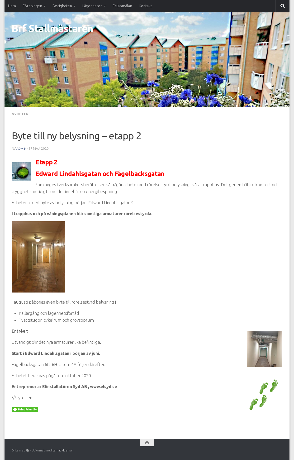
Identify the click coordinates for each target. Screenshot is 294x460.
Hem (12, 6)
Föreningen (32, 6)
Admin (21, 148)
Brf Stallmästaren (52, 28)
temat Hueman (62, 450)
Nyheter (20, 114)
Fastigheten (62, 6)
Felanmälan (122, 6)
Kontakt (145, 6)
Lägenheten (92, 6)
